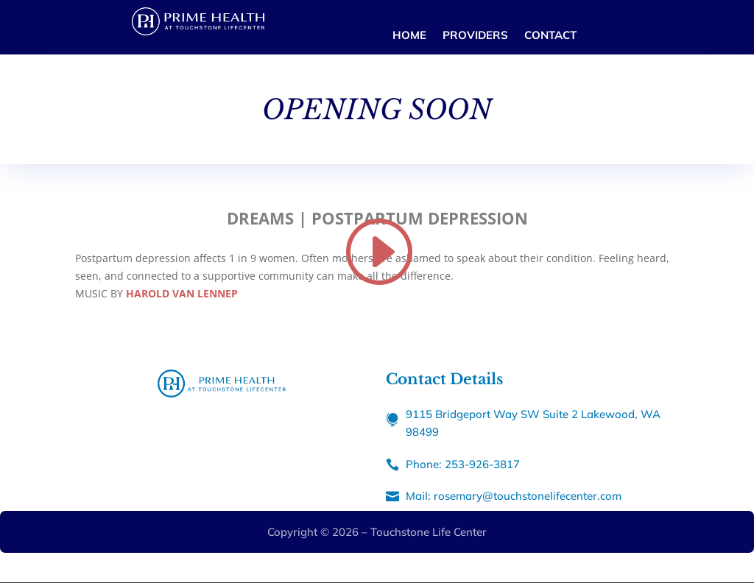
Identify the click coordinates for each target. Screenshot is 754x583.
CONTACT (550, 36)
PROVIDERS (475, 36)
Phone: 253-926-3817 (463, 464)
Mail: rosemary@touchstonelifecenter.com (513, 496)
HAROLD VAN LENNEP (182, 293)
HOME (409, 36)
